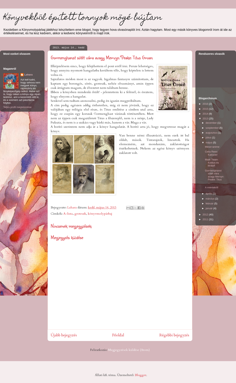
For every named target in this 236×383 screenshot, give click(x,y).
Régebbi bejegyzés (174, 335)
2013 (206, 118)
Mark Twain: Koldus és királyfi (212, 162)
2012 (206, 214)
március (210, 198)
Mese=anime (212, 146)
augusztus (212, 132)
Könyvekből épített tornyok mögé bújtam (82, 18)
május (209, 142)
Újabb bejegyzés (64, 335)
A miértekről (211, 187)
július (209, 137)
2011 (206, 219)
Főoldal (118, 335)
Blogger (140, 375)
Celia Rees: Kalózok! (211, 153)
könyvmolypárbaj (100, 214)
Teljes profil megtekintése (17, 107)
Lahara (28, 74)
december (211, 122)
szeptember (213, 127)
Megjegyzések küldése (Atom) (129, 350)
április (209, 193)
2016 (206, 103)
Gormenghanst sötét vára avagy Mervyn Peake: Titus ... (214, 176)
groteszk (80, 214)
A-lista (68, 214)
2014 (206, 113)
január (209, 208)
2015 (206, 108)
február (210, 203)
